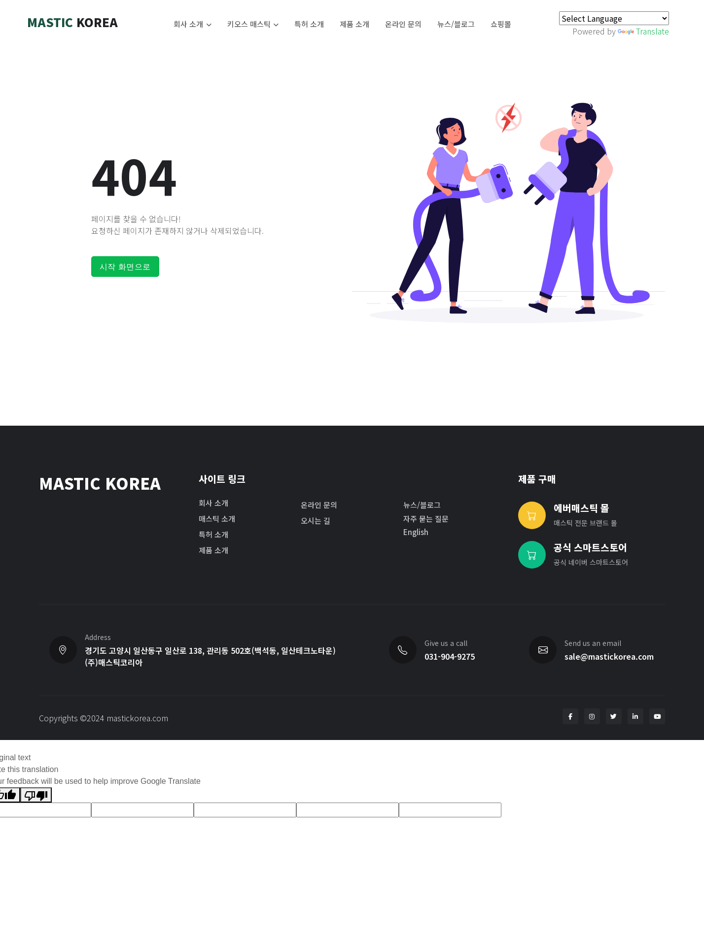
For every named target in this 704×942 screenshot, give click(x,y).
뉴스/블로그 (456, 24)
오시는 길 (315, 520)
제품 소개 (354, 24)
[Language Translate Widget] (614, 18)
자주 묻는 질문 (426, 518)
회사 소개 (188, 24)
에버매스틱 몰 (581, 508)
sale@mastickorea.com (609, 656)
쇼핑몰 (501, 24)
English (415, 532)
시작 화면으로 (125, 266)
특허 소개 (309, 24)
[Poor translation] (36, 795)
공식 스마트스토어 (590, 547)
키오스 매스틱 (249, 24)
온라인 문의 (403, 24)
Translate (643, 31)
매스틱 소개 (217, 518)
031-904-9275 (449, 656)
